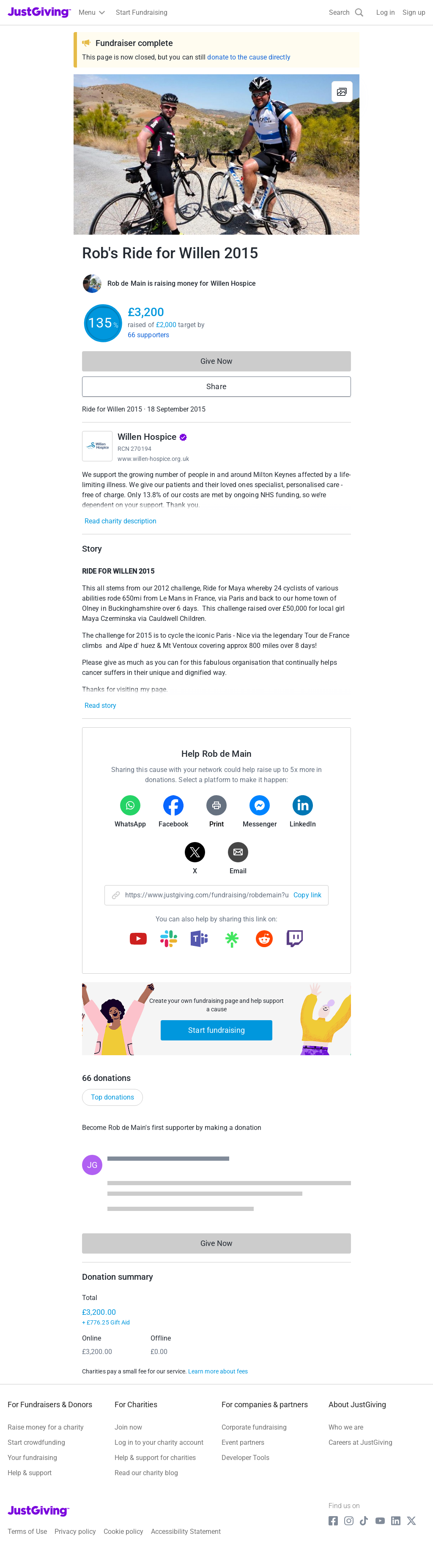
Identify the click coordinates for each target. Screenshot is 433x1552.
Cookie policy (123, 1532)
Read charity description (120, 521)
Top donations (112, 1097)
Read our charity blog (146, 1473)
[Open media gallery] (216, 154)
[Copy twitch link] (294, 939)
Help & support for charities (155, 1458)
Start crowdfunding (36, 1442)
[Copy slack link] (168, 939)
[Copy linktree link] (231, 941)
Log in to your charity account (159, 1442)
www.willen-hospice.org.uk (153, 458)
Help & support (30, 1473)
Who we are (346, 1427)
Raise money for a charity (46, 1427)
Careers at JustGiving (360, 1442)
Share (216, 386)
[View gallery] (342, 91)
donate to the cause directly (248, 57)
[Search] (346, 12)
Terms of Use (27, 1532)
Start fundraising (216, 1030)
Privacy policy (75, 1532)
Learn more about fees (218, 1371)
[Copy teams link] (199, 939)
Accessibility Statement (186, 1532)
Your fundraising (32, 1458)
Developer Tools (245, 1458)
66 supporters (148, 335)
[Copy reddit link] (264, 939)
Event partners (243, 1442)
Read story (100, 706)
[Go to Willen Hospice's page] (97, 446)
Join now (128, 1427)
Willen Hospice (152, 437)
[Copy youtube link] (138, 939)
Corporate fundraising (254, 1427)
